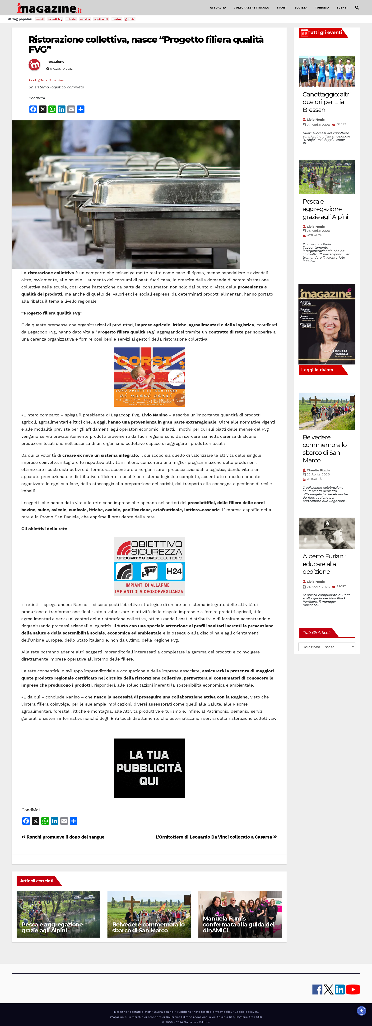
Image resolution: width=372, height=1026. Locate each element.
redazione (56, 61)
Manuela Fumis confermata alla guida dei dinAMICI (238, 924)
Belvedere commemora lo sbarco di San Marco (148, 927)
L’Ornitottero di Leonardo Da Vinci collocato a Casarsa (216, 837)
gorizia (130, 19)
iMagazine (120, 1011)
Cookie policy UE (247, 1011)
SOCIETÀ (300, 7)
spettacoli (101, 19)
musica (85, 19)
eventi (40, 19)
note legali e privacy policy (213, 1011)
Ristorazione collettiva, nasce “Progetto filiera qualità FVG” (146, 44)
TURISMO (322, 7)
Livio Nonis (316, 119)
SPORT (282, 7)
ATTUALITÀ (218, 7)
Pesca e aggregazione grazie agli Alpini (52, 927)
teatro (116, 19)
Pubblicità (184, 1011)
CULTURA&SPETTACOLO (251, 7)
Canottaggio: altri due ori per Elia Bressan (327, 102)
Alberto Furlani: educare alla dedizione (324, 563)
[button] (357, 7)
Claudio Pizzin (318, 470)
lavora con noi (164, 1011)
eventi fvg (55, 19)
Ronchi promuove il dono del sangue (62, 837)
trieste (71, 19)
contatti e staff (140, 1011)
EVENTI (342, 7)
